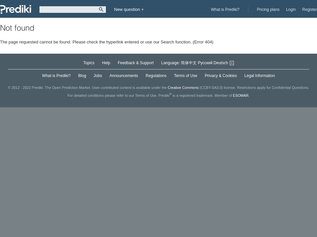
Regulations (156, 75)
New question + (129, 9)
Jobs (98, 75)
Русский (205, 63)
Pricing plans (268, 9)
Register (309, 9)
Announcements (124, 75)
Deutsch (221, 63)
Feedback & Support (136, 63)
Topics (88, 63)
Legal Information (259, 75)
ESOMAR (241, 95)
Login (291, 9)
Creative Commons (183, 88)
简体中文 (189, 63)
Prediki (15, 9)
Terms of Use (185, 75)
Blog (82, 75)
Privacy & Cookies (221, 75)
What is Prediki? (225, 9)
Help (106, 63)
